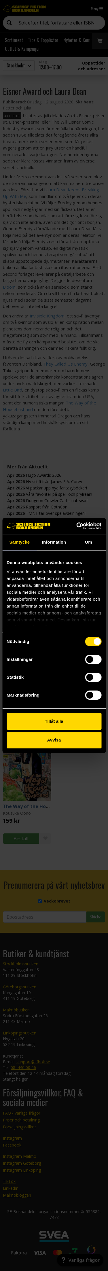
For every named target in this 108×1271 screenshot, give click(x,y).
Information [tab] (54, 542)
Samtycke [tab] (19, 542)
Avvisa (54, 739)
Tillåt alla (54, 721)
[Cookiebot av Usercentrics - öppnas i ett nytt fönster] (76, 526)
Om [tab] (88, 542)
